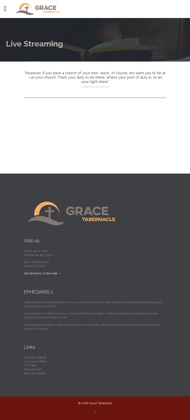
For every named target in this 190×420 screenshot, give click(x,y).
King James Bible (35, 361)
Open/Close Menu (7, 9)
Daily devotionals (35, 373)
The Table (30, 365)
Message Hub (32, 369)
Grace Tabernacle (100, 403)
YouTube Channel (35, 357)
